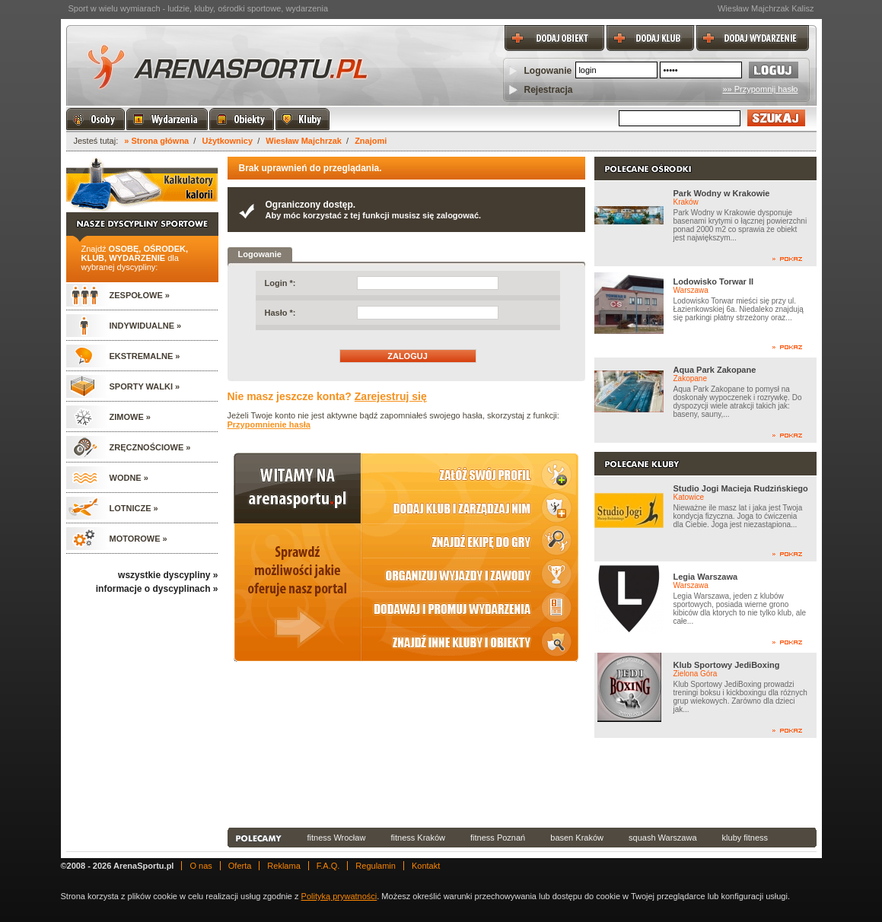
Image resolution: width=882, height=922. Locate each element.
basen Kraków (576, 837)
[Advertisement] (522, 783)
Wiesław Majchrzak (304, 140)
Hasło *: (280, 312)
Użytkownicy (227, 140)
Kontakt (426, 865)
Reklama (283, 865)
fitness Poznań (497, 837)
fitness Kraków (417, 837)
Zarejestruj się (391, 396)
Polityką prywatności (339, 896)
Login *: (280, 283)
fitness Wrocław (336, 837)
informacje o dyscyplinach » (157, 588)
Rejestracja (548, 89)
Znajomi (371, 140)
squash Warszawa (662, 837)
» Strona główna (156, 140)
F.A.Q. (328, 865)
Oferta (240, 865)
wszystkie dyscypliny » (168, 575)
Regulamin (375, 865)
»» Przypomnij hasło (760, 89)
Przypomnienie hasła (269, 424)
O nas (200, 865)
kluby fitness (745, 837)
